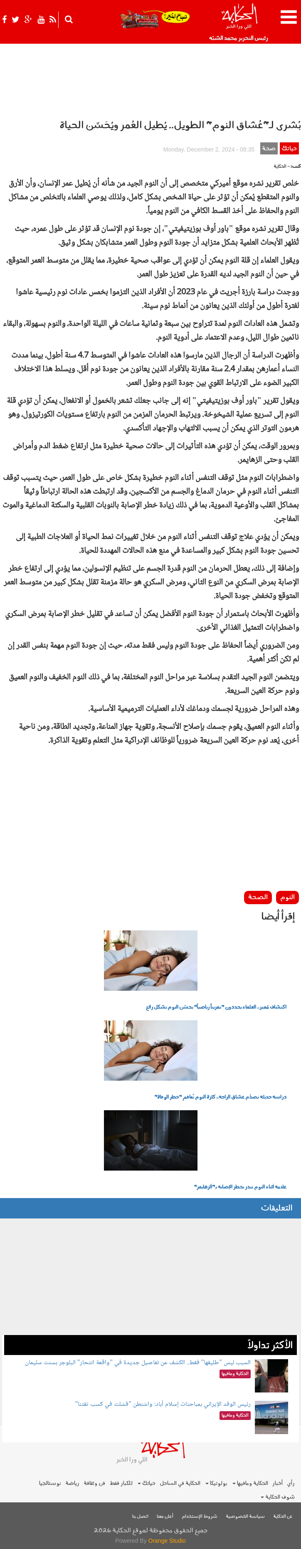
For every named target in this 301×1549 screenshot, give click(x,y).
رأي (291, 1483)
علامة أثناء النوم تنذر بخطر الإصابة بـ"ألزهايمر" (240, 1187)
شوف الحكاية (278, 1497)
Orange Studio (167, 1540)
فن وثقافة (94, 1483)
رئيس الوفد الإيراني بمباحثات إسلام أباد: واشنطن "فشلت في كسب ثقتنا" (163, 1404)
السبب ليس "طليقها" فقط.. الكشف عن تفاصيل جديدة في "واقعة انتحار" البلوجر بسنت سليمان (138, 1362)
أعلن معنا (165, 1516)
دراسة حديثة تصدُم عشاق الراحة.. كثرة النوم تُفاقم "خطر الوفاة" (220, 1097)
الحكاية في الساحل (180, 1483)
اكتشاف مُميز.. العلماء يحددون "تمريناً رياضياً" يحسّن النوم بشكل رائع (216, 1007)
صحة (269, 148)
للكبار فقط (121, 1483)
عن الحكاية (283, 1516)
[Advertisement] (150, 830)
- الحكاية (282, 166)
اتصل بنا (140, 1516)
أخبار (277, 1483)
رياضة (72, 1483)
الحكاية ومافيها (250, 1483)
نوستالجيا (50, 1483)
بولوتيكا (216, 1483)
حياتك (289, 148)
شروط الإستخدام (199, 1516)
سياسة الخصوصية (245, 1516)
